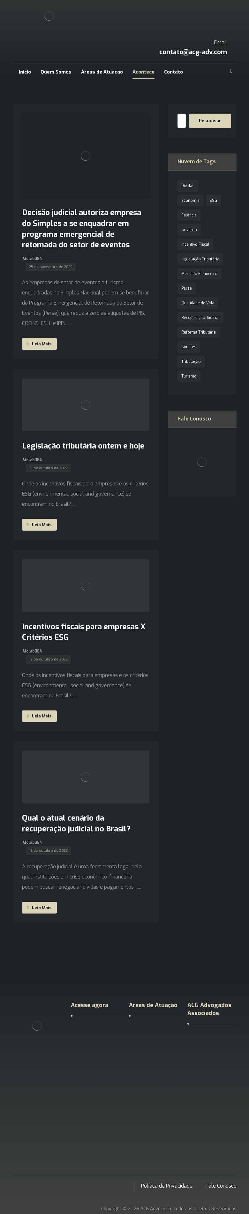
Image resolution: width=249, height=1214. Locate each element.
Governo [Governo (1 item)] (189, 229)
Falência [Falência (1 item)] (189, 215)
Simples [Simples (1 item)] (188, 346)
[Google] (231, 71)
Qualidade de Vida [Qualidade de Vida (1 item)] (197, 303)
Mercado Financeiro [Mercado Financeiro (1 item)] (199, 273)
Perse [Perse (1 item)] (186, 288)
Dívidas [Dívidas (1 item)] (187, 185)
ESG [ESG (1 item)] (213, 200)
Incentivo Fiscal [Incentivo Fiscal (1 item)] (195, 244)
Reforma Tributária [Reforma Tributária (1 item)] (198, 332)
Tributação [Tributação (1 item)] (191, 361)
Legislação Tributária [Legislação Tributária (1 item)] (200, 259)
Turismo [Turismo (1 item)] (189, 376)
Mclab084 (32, 259)
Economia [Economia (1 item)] (190, 200)
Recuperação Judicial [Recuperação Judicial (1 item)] (200, 317)
